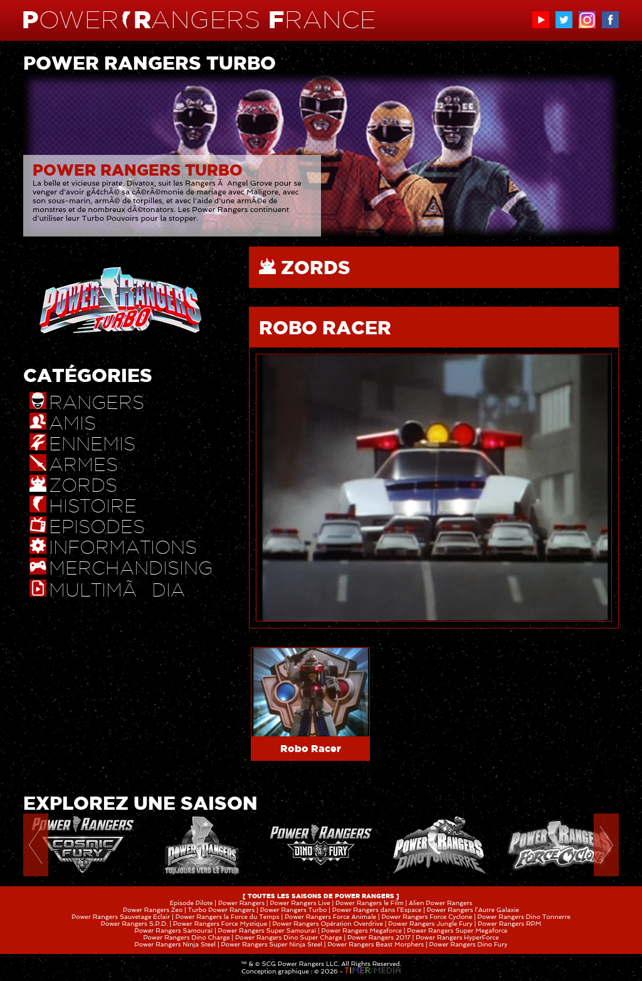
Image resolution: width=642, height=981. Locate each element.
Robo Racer (310, 748)
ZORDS (315, 267)
